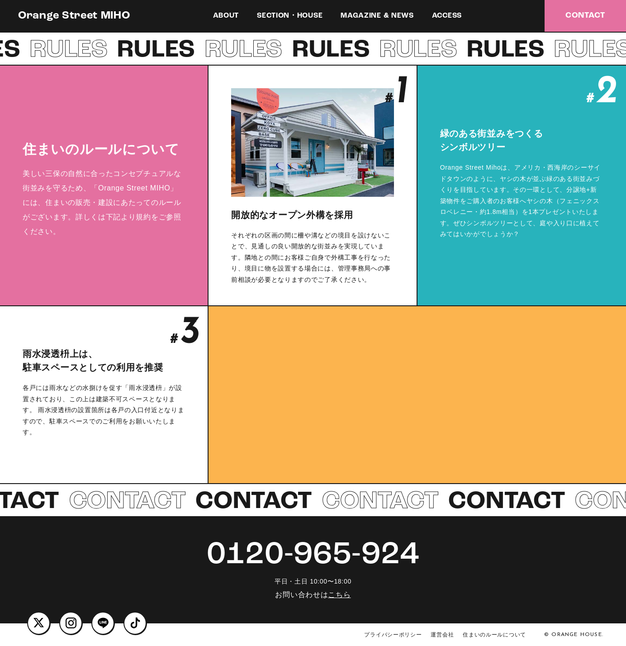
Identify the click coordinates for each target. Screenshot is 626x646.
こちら (339, 594)
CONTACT (585, 15)
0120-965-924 (313, 555)
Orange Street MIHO (74, 15)
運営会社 (442, 635)
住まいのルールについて (494, 635)
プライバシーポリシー (393, 635)
